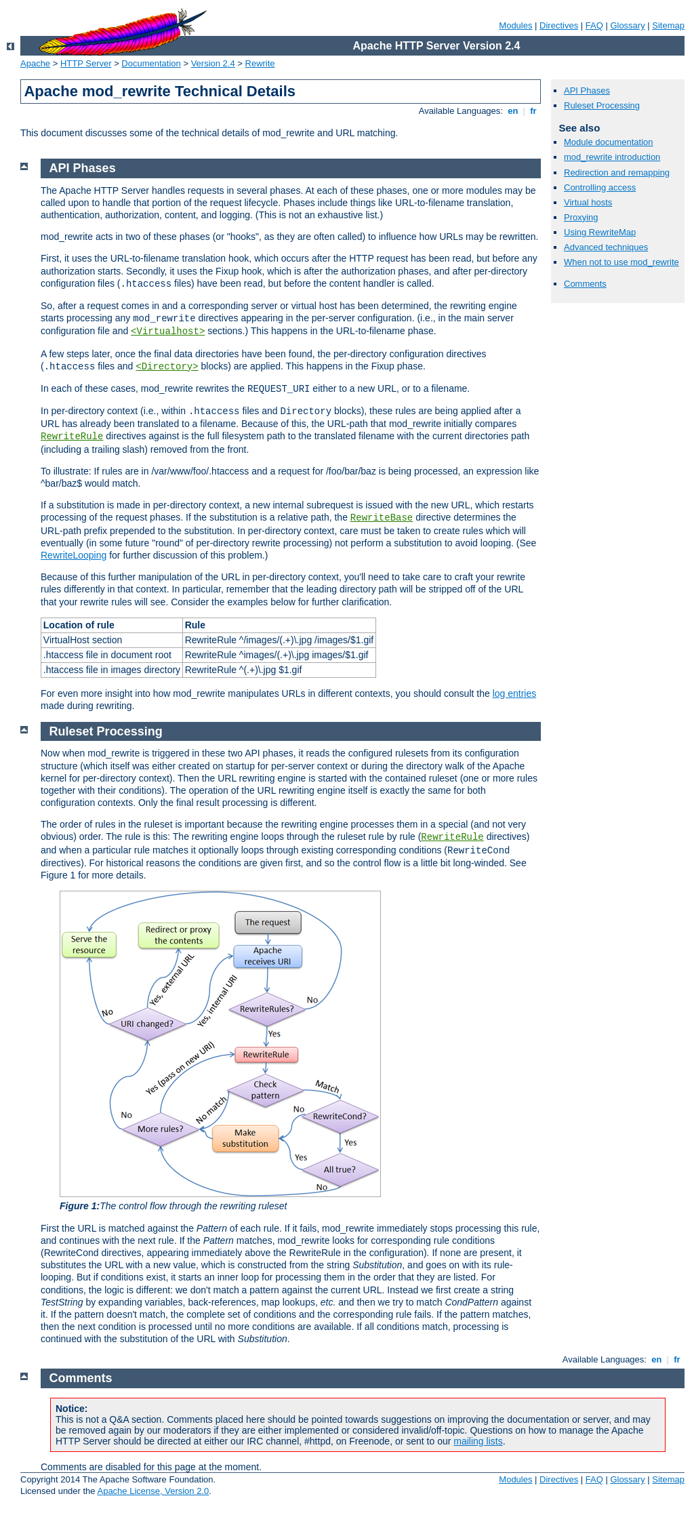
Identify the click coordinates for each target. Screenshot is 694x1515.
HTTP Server (86, 63)
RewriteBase (381, 517)
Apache (35, 63)
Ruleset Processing (602, 105)
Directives (558, 25)
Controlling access (600, 187)
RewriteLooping (73, 555)
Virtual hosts (588, 202)
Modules (515, 25)
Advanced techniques (606, 247)
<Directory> (167, 366)
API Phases (587, 90)
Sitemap (668, 25)
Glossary (627, 25)
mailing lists (477, 1441)
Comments (585, 284)
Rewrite (260, 63)
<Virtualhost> (168, 331)
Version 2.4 (213, 63)
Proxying (581, 217)
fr (533, 111)
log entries (515, 693)
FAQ (594, 25)
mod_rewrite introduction (612, 157)
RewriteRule (72, 436)
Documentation (150, 63)
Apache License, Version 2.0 (153, 1491)
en (513, 111)
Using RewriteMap (600, 232)
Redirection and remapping (617, 172)
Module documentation (608, 142)
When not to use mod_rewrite (621, 262)
